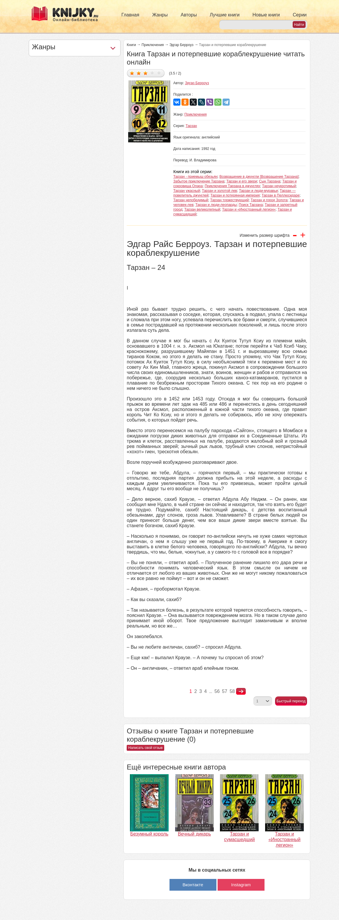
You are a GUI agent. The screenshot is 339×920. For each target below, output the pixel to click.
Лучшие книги (225, 14)
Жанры (160, 14)
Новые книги (266, 14)
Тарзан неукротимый (279, 186)
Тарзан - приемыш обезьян (195, 177)
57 (224, 691)
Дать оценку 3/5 (145, 73)
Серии (299, 14)
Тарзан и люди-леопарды (216, 205)
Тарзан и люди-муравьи (258, 191)
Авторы (189, 14)
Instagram (241, 884)
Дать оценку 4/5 (152, 73)
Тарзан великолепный (202, 209)
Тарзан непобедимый (190, 200)
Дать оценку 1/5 (132, 73)
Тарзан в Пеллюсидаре (280, 195)
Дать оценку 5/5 (159, 73)
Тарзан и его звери (241, 181)
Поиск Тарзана (251, 205)
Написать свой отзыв (145, 748)
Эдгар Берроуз (182, 45)
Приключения (153, 45)
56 (217, 691)
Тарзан (191, 126)
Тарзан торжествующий (229, 200)
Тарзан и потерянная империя (235, 195)
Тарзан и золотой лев (219, 191)
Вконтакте (193, 884)
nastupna (241, 691)
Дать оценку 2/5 (138, 73)
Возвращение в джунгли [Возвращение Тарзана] (259, 177)
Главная (130, 14)
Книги (131, 45)
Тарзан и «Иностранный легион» (249, 209)
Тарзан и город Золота (269, 200)
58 (232, 691)
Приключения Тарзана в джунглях (232, 186)
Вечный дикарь (194, 833)
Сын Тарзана (269, 181)
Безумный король (149, 833)
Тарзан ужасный (186, 191)
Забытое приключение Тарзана (198, 181)
